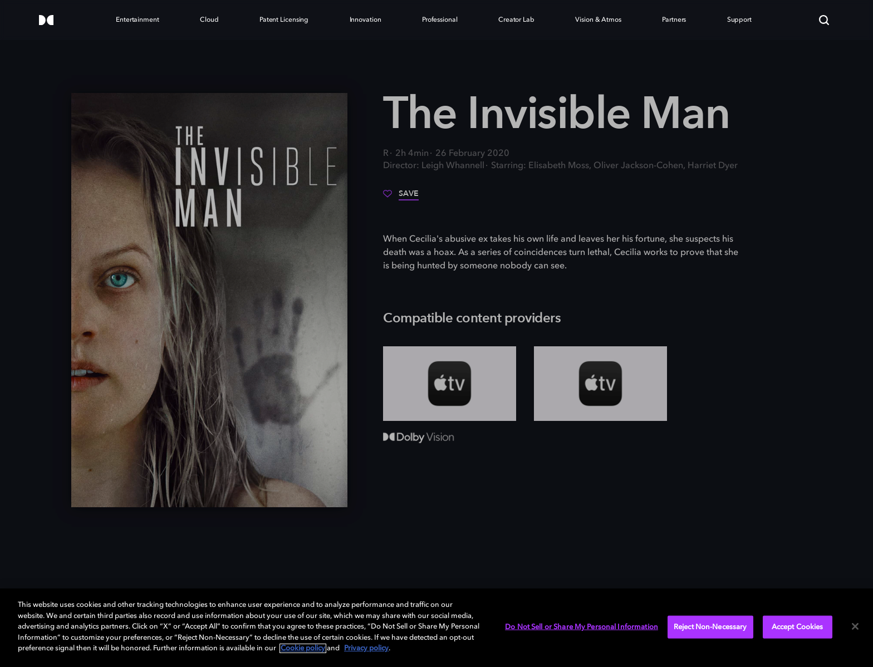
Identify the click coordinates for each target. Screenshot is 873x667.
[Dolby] (46, 20)
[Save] (401, 197)
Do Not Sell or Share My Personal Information (581, 626)
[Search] (824, 20)
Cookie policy (303, 648)
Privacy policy (366, 648)
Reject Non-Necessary (710, 626)
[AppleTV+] (449, 383)
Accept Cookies (797, 626)
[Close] (855, 626)
